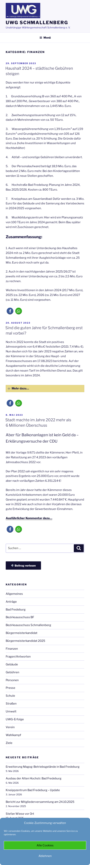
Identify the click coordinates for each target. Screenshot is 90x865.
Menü (45, 37)
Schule (10, 695)
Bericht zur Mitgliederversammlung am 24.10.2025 (40, 802)
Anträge (11, 601)
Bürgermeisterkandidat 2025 (25, 641)
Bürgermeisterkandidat (21, 633)
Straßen (11, 703)
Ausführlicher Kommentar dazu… (29, 518)
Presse (10, 688)
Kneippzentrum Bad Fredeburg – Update (33, 790)
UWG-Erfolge (15, 719)
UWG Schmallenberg (37, 22)
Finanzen (12, 648)
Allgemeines (14, 594)
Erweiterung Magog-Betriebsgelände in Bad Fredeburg (43, 766)
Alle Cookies (45, 845)
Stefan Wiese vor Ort (20, 813)
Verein (10, 727)
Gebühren (12, 672)
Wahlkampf (13, 735)
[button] (10, 311)
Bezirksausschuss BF (20, 617)
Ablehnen (45, 856)
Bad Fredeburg (16, 609)
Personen (12, 680)
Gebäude (12, 664)
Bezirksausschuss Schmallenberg (28, 625)
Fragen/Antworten (18, 656)
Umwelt (11, 711)
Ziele (9, 743)
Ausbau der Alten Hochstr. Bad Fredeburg (33, 778)
